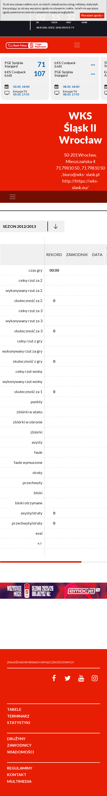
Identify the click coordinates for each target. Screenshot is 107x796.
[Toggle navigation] (77, 45)
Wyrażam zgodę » (92, 15)
